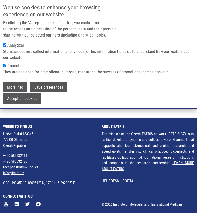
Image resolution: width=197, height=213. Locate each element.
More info (15, 86)
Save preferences (48, 86)
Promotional (17, 64)
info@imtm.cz (13, 173)
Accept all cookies (22, 97)
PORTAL (128, 181)
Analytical (15, 44)
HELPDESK (110, 181)
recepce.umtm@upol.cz (21, 167)
